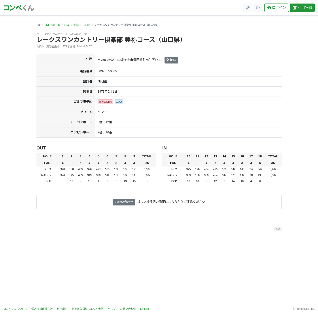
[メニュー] (247, 8)
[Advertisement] (159, 264)
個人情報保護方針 (42, 308)
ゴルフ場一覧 (52, 24)
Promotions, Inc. (305, 308)
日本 (66, 24)
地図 (171, 60)
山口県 (87, 24)
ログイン (276, 7)
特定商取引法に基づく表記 (88, 308)
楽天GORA (105, 101)
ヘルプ (112, 308)
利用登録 (302, 7)
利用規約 (62, 308)
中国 (76, 24)
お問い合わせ (124, 202)
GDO (119, 101)
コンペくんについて (15, 308)
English (144, 308)
